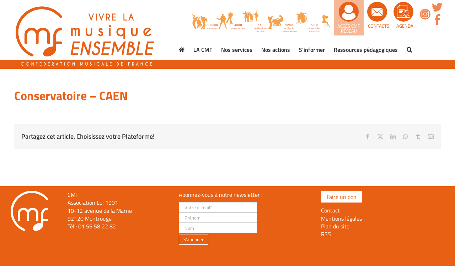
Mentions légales (341, 218)
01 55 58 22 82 (97, 226)
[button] (409, 50)
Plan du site (335, 226)
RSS (326, 234)
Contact (330, 210)
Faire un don (342, 197)
